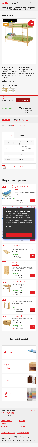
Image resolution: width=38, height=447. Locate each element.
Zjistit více (8, 226)
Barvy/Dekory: (7, 85)
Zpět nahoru (33, 411)
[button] (12, 3)
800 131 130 (8, 413)
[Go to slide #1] (14, 58)
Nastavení (18, 230)
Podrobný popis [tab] (23, 135)
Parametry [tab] (8, 135)
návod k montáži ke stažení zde (13, 167)
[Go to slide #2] (23, 58)
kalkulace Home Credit (18, 125)
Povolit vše (19, 235)
